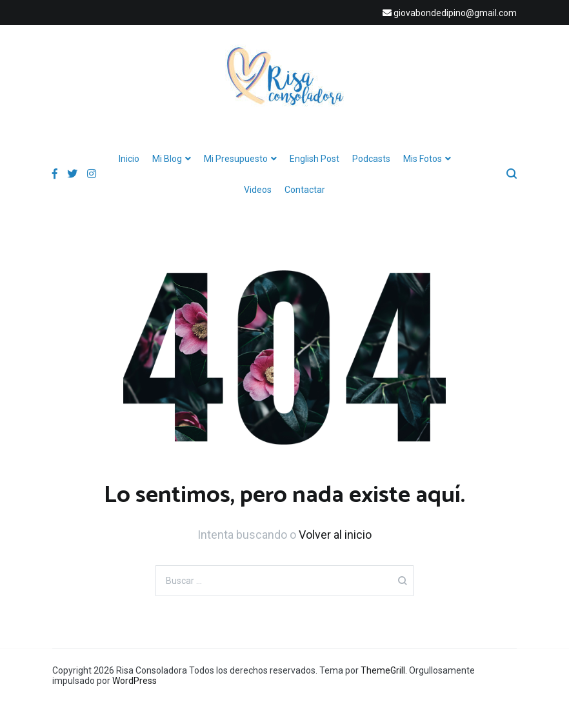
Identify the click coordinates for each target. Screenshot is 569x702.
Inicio (129, 159)
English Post (314, 159)
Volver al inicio (335, 534)
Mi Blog (167, 159)
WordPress (134, 681)
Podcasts (371, 159)
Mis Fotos (422, 159)
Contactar (304, 190)
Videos (258, 190)
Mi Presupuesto (236, 159)
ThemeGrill (383, 670)
